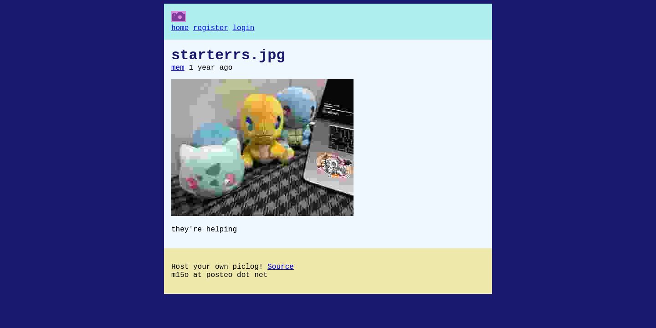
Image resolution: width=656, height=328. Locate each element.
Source (280, 276)
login (243, 29)
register (210, 29)
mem (177, 73)
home (180, 29)
